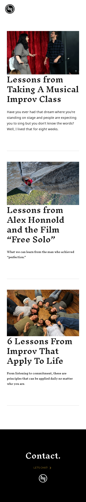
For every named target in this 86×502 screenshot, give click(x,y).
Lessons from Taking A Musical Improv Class (43, 89)
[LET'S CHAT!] (42, 467)
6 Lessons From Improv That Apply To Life (39, 351)
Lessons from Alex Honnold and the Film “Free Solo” (35, 224)
